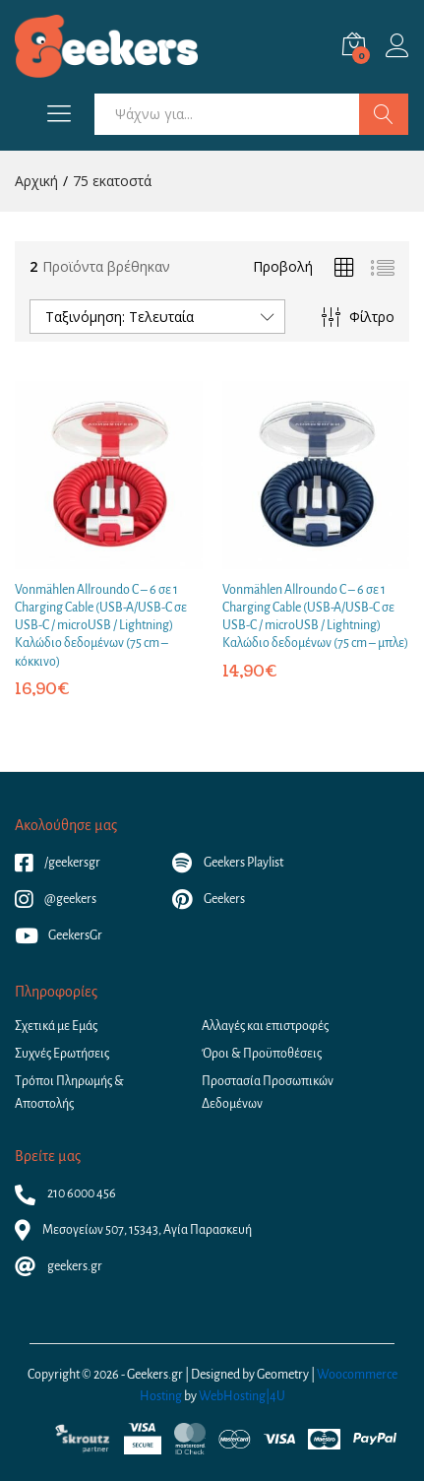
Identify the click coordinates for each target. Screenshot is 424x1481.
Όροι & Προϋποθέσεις (262, 1054)
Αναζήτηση (384, 114)
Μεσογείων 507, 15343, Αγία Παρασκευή (133, 1230)
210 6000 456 (65, 1193)
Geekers (208, 899)
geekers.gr (58, 1266)
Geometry (283, 1375)
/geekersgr (57, 862)
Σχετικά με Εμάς (56, 1026)
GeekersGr (58, 935)
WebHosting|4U (242, 1396)
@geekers (55, 899)
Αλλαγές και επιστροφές (265, 1026)
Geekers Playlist (227, 862)
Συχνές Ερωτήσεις (62, 1054)
